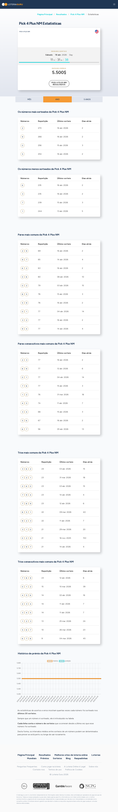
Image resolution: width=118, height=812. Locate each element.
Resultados (61, 14)
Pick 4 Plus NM (77, 14)
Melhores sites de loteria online (71, 754)
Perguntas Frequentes (27, 766)
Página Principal (44, 14)
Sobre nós (93, 766)
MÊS (29, 99)
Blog (68, 758)
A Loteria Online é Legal (74, 766)
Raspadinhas (81, 758)
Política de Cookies (73, 769)
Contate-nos (39, 769)
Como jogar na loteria (50, 766)
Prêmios (44, 758)
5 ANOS (87, 99)
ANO (57, 99)
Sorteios (57, 758)
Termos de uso (55, 769)
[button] (114, 4)
